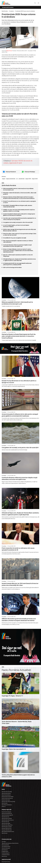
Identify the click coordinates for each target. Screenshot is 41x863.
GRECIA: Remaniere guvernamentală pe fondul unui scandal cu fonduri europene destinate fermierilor (20, 607)
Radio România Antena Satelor (7, 795)
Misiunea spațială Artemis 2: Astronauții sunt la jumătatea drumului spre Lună (20, 191)
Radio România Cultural (6, 792)
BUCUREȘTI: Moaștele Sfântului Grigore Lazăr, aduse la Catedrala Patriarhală (20, 208)
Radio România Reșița (6, 822)
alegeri (3, 180)
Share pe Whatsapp (30, 173)
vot (17, 180)
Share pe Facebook (11, 173)
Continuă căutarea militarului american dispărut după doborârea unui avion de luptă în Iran (20, 247)
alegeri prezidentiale (10, 180)
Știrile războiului (5, 848)
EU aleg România (5, 850)
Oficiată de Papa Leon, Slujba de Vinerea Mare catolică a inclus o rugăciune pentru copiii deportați (20, 258)
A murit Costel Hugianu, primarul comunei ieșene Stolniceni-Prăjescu (20, 227)
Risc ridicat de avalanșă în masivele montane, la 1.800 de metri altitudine (20, 243)
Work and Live (4, 855)
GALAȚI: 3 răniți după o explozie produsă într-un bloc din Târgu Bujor (20, 255)
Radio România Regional (6, 810)
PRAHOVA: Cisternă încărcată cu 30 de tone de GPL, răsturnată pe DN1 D (20, 195)
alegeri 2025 (34, 180)
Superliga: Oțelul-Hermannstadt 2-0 (20, 737)
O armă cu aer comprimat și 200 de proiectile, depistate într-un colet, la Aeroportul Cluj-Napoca (20, 220)
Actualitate (11, 11)
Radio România (5, 11)
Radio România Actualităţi (7, 790)
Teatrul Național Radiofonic (7, 803)
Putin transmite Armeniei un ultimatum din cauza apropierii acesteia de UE (20, 537)
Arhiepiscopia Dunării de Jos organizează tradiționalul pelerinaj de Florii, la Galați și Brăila (20, 263)
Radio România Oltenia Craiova (8, 818)
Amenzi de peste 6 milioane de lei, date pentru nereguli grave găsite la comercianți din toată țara (20, 216)
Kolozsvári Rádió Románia (7, 828)
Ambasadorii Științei (6, 853)
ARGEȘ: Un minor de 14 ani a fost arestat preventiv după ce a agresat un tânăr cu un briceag (20, 212)
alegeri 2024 (28, 180)
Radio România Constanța (7, 817)
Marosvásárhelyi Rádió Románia (8, 830)
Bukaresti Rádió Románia (6, 827)
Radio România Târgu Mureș (7, 823)
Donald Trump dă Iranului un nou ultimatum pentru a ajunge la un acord (20, 203)
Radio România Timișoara (7, 825)
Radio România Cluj (5, 815)
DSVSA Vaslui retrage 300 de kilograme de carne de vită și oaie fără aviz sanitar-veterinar (20, 232)
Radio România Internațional (7, 797)
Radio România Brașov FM (7, 812)
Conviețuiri (4, 840)
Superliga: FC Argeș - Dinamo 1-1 (20, 684)
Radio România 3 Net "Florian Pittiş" (8, 800)
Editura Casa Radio (5, 843)
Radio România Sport (6, 798)
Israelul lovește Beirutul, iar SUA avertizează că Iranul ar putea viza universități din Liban (20, 572)
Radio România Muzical (6, 793)
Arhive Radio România (6, 845)
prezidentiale (21, 180)
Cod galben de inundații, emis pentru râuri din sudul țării (20, 224)
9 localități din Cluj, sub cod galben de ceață (20, 239)
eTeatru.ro (4, 805)
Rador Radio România (6, 860)
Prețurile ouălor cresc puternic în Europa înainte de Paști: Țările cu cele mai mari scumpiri (20, 236)
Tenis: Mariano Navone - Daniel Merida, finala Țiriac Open (20, 710)
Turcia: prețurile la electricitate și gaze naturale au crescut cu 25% (20, 763)
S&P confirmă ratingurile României (20, 266)
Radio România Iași (5, 820)
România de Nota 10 (5, 851)
